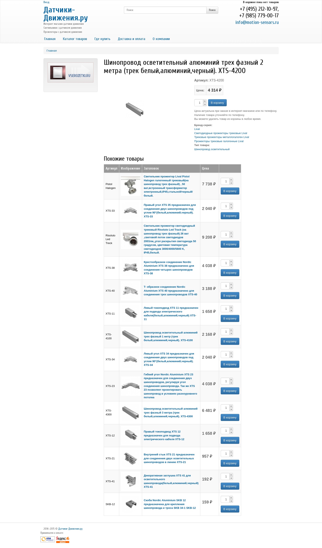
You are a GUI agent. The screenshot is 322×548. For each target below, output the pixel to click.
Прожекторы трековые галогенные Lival (219, 141)
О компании (161, 39)
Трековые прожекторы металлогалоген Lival (221, 137)
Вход (47, 2)
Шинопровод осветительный (212, 149)
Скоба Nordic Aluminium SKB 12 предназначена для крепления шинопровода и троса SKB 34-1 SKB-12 (170, 504)
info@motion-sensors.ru (257, 22)
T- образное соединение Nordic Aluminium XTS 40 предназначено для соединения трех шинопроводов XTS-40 (170, 290)
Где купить (102, 39)
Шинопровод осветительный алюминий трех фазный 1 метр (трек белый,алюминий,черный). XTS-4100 (171, 336)
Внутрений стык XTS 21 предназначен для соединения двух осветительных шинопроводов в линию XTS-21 (169, 458)
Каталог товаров (75, 39)
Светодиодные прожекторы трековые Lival (220, 133)
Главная (49, 39)
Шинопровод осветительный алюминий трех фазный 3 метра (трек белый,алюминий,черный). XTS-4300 (171, 412)
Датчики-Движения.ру (66, 13)
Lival (197, 129)
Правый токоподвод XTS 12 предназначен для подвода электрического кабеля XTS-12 (164, 435)
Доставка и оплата (131, 39)
